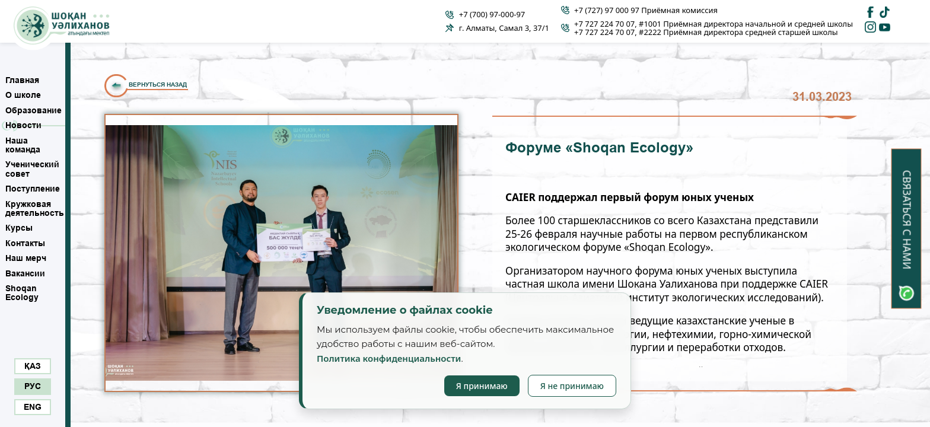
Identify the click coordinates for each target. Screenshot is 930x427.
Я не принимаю (572, 385)
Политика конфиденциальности (389, 358)
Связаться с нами (906, 219)
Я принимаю (482, 385)
